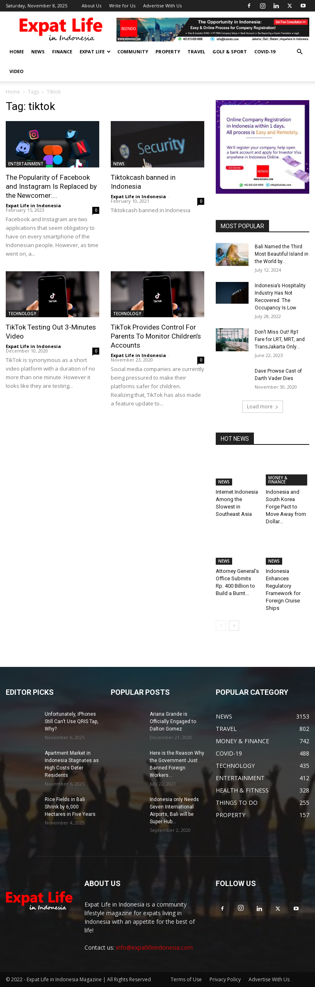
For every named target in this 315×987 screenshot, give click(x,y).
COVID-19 (264, 51)
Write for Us (122, 5)
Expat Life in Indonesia (33, 205)
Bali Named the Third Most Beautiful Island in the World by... (281, 254)
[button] (299, 52)
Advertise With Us (162, 5)
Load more (262, 406)
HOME (16, 51)
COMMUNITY (132, 51)
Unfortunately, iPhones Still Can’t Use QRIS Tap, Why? (71, 721)
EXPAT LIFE (95, 51)
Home (13, 91)
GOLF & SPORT (229, 51)
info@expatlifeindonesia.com (154, 947)
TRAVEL (196, 51)
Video (16, 71)
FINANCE (62, 51)
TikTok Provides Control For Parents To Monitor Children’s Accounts (156, 336)
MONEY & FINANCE (277, 480)
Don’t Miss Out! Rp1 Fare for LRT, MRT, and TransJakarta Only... (280, 339)
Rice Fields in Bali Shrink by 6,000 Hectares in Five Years (70, 807)
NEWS (38, 51)
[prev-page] (221, 626)
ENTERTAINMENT (25, 164)
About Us (91, 5)
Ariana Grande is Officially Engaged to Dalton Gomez (173, 721)
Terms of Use (186, 979)
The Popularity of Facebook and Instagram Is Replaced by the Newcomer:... (51, 186)
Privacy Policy (225, 979)
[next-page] (234, 626)
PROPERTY (167, 51)
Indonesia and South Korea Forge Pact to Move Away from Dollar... (286, 506)
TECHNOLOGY (22, 313)
